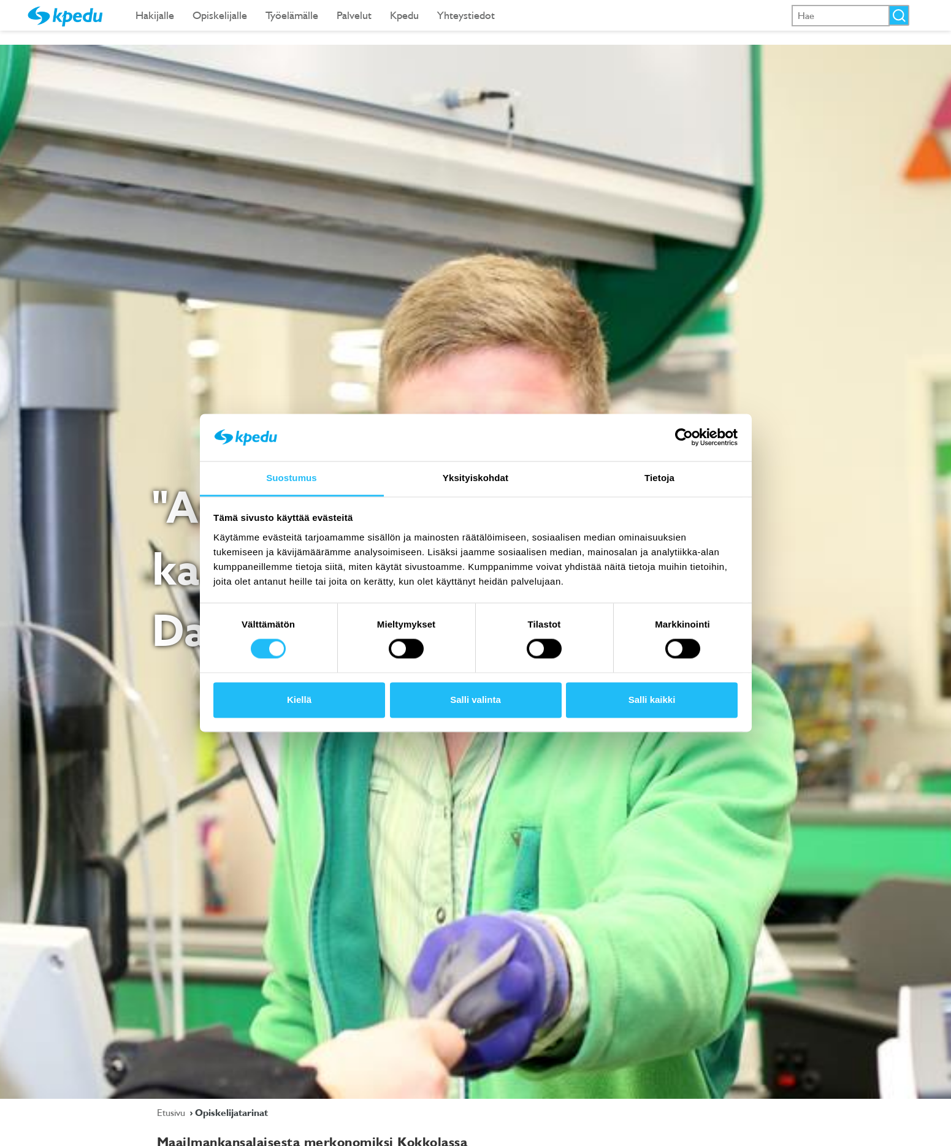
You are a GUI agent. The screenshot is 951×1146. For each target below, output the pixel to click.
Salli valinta (475, 699)
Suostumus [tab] (291, 477)
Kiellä (299, 699)
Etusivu (172, 1112)
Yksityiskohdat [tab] (475, 477)
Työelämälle (291, 15)
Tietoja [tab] (659, 477)
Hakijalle (155, 15)
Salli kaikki (652, 699)
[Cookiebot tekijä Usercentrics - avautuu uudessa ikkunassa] (684, 437)
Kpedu (404, 15)
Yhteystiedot (466, 15)
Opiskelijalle (220, 15)
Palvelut (354, 15)
